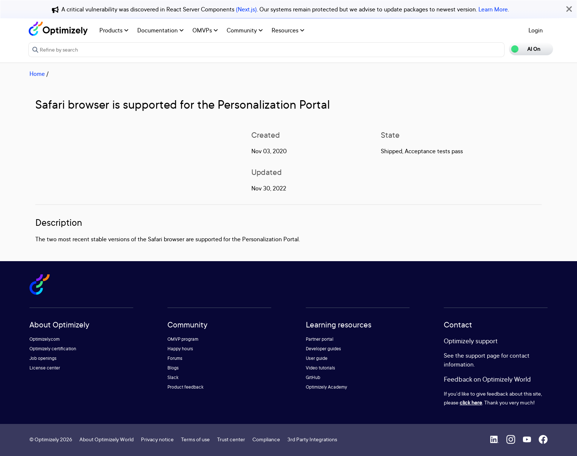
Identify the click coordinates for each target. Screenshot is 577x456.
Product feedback (185, 387)
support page (483, 355)
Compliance (266, 439)
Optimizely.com (44, 339)
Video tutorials (320, 368)
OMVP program (182, 339)
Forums (175, 358)
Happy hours (180, 348)
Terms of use (195, 439)
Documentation (160, 30)
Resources (288, 30)
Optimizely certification (52, 348)
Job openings (43, 358)
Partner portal (319, 339)
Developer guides (323, 348)
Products (113, 30)
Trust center (231, 439)
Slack (172, 377)
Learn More (493, 9)
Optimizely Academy (326, 387)
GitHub (313, 377)
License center (44, 368)
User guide (317, 358)
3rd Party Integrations (312, 439)
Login (535, 30)
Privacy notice (157, 439)
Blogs (173, 368)
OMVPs (205, 30)
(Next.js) (246, 9)
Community (245, 30)
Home (37, 74)
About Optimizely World (106, 439)
